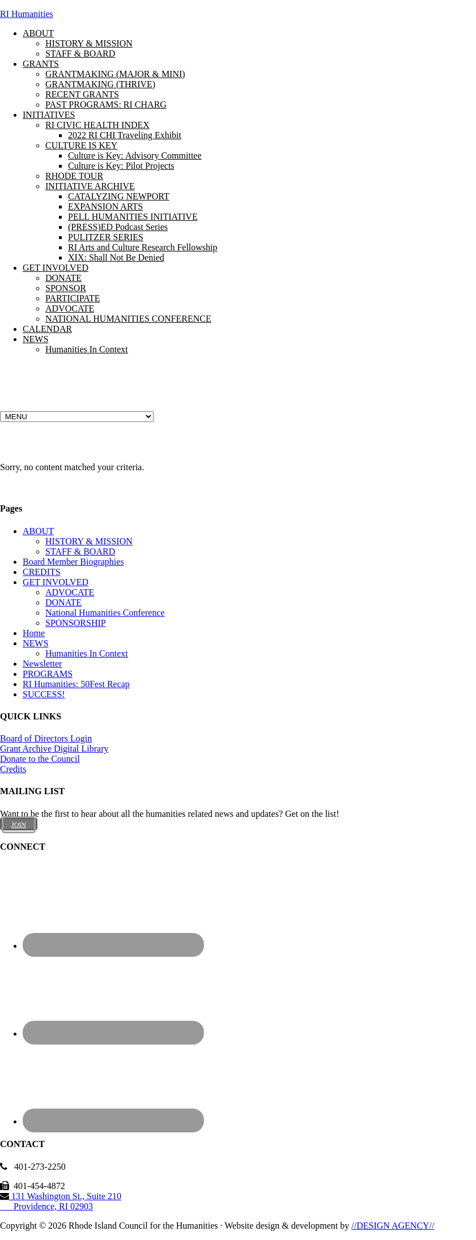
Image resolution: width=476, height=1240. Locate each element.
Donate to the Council (40, 759)
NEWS (35, 643)
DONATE (63, 602)
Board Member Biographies (73, 561)
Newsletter (42, 663)
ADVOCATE (69, 592)
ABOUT (38, 531)
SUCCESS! (44, 694)
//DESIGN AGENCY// (392, 1225)
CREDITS (42, 572)
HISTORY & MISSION (89, 541)
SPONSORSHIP (75, 623)
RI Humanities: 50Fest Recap (76, 684)
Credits (13, 769)
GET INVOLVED (55, 582)
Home (34, 633)
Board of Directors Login (46, 738)
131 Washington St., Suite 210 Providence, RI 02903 (60, 1201)
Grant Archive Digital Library (54, 748)
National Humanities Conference (105, 612)
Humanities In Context (86, 653)
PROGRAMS (48, 674)
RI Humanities (26, 14)
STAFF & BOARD (80, 551)
